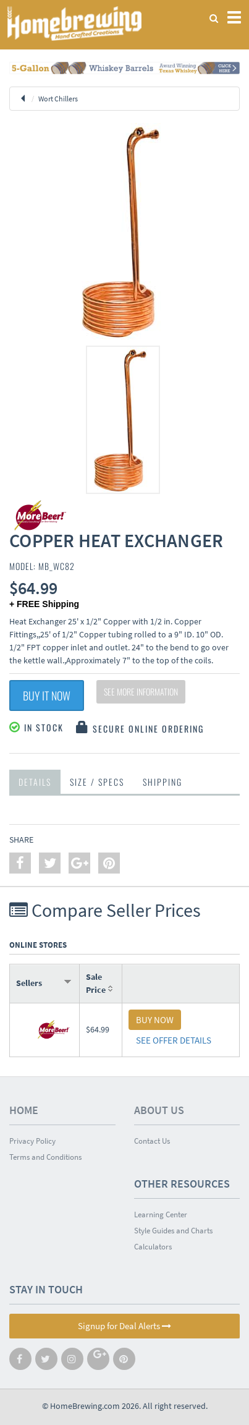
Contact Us (152, 1141)
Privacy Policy (32, 1141)
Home (23, 1110)
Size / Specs (97, 781)
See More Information (141, 691)
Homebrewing (74, 23)
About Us (159, 1110)
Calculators (153, 1246)
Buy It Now (46, 695)
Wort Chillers (58, 98)
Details (35, 781)
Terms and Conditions (45, 1157)
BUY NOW (155, 1020)
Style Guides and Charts (173, 1230)
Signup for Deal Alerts (124, 1326)
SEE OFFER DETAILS (173, 1040)
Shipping (162, 781)
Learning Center (160, 1214)
